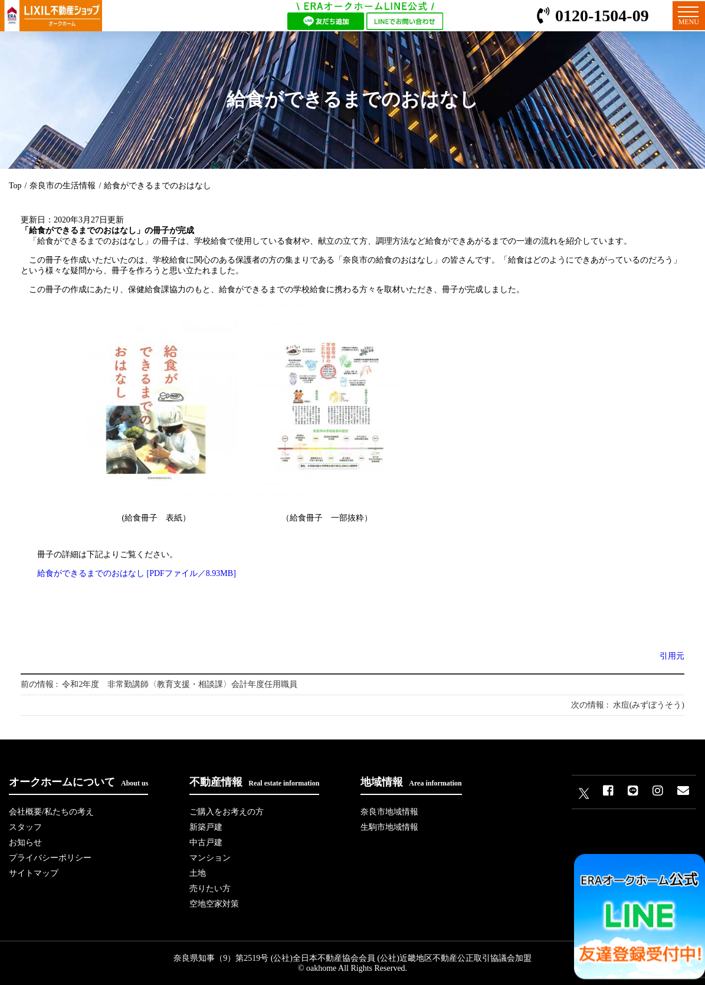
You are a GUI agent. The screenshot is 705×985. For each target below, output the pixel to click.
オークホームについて (78, 782)
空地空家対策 (214, 903)
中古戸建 (205, 842)
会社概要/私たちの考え (51, 811)
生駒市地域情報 (389, 827)
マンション (210, 857)
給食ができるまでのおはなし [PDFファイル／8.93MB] (136, 573)
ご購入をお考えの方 (226, 811)
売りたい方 (210, 888)
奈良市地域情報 (389, 811)
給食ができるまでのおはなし (157, 185)
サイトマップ (33, 873)
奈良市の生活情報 (62, 185)
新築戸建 (205, 827)
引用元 (672, 656)
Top (15, 185)
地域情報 (410, 782)
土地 (197, 873)
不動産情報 (254, 782)
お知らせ (25, 842)
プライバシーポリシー (50, 857)
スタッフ (25, 827)
